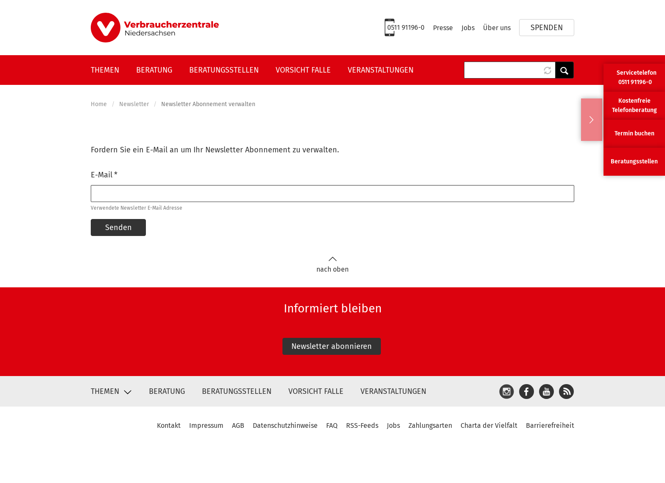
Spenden (547, 27)
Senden (118, 227)
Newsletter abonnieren (331, 346)
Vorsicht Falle (303, 70)
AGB (238, 425)
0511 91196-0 (406, 27)
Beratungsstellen (224, 70)
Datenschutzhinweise (285, 425)
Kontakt (169, 425)
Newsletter (134, 104)
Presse (443, 28)
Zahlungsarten (430, 425)
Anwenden (564, 70)
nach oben (332, 264)
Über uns (497, 28)
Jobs (468, 28)
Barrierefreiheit (550, 425)
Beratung (154, 70)
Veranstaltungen (381, 70)
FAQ (332, 425)
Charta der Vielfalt (489, 425)
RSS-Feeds (362, 425)
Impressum (206, 425)
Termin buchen (634, 133)
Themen (105, 70)
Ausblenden (591, 119)
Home (99, 104)
